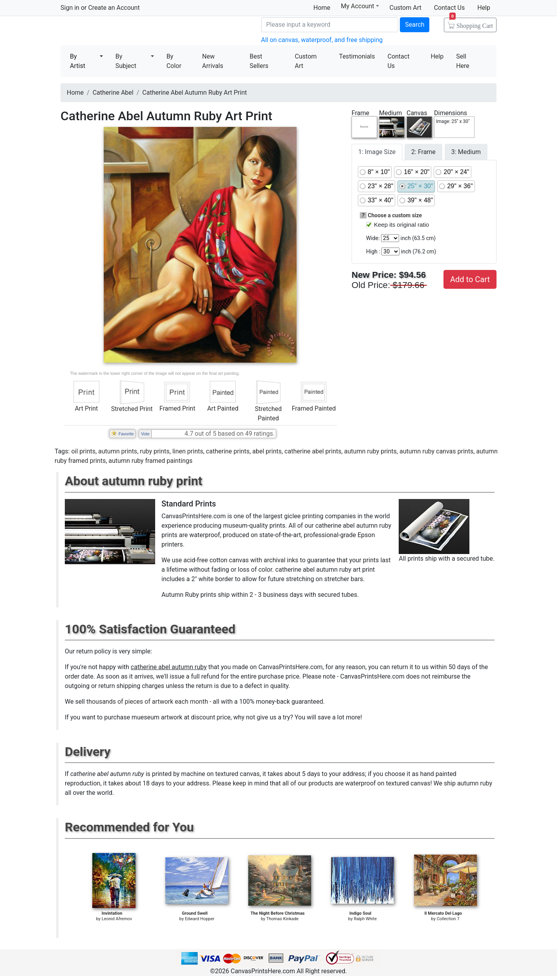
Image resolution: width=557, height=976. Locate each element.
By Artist (77, 61)
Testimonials (357, 56)
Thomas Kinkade (282, 918)
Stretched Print (132, 409)
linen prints (187, 451)
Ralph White (365, 918)
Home (321, 7)
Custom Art (405, 7)
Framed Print (177, 408)
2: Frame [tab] (423, 152)
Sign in (69, 7)
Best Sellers (258, 61)
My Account (360, 6)
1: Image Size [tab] (377, 152)
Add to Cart (470, 279)
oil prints (83, 451)
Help (483, 7)
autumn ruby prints (370, 451)
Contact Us (449, 7)
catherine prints (227, 451)
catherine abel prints (312, 451)
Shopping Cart (471, 23)
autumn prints (117, 451)
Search (414, 24)
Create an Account (113, 7)
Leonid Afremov (117, 918)
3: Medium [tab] (466, 152)
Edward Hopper (199, 918)
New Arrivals (213, 61)
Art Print (86, 408)
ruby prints (154, 451)
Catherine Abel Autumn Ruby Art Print (194, 92)
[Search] (330, 24)
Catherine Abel (113, 92)
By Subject (125, 61)
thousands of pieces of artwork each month (147, 701)
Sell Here (462, 61)
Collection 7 (448, 918)
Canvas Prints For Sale (117, 31)
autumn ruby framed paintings (150, 460)
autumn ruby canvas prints (436, 451)
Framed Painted (314, 408)
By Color (174, 61)
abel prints (267, 451)
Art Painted (222, 408)
